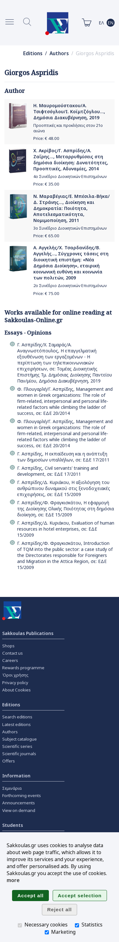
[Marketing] (47, 932)
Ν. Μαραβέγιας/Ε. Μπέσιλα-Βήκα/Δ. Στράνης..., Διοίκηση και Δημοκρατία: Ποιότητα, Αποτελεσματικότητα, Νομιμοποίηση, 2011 (71, 208)
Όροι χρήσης (15, 675)
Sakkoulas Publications (27, 633)
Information (16, 776)
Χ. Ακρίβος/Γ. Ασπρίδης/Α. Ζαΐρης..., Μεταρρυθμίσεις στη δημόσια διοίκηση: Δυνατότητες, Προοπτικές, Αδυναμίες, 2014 (70, 159)
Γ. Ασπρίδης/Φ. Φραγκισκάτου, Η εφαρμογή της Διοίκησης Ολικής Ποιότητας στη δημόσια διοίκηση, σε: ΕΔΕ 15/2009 (65, 509)
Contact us (12, 653)
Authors (59, 53)
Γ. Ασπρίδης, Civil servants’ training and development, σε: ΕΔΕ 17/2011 (57, 471)
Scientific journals (19, 753)
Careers (10, 660)
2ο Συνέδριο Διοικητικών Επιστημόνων (70, 285)
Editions (33, 53)
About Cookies (16, 690)
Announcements (18, 803)
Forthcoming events (21, 795)
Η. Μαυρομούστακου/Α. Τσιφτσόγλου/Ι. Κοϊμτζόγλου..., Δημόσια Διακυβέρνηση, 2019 (69, 111)
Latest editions (16, 724)
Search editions (17, 717)
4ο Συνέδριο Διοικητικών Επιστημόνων (70, 176)
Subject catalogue (19, 739)
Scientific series (17, 746)
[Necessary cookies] (20, 925)
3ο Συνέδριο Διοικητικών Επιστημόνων (70, 228)
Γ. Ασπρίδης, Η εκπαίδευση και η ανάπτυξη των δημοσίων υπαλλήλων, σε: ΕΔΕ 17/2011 (63, 457)
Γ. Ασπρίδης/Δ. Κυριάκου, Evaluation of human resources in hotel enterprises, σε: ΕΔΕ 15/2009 (65, 529)
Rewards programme (23, 668)
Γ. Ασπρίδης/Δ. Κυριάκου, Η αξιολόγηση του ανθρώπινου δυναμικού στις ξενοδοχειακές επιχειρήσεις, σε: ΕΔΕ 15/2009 (63, 488)
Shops (8, 646)
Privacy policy (15, 682)
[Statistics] (77, 925)
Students (12, 825)
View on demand (18, 810)
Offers (8, 761)
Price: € (46, 138)
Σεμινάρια (12, 788)
